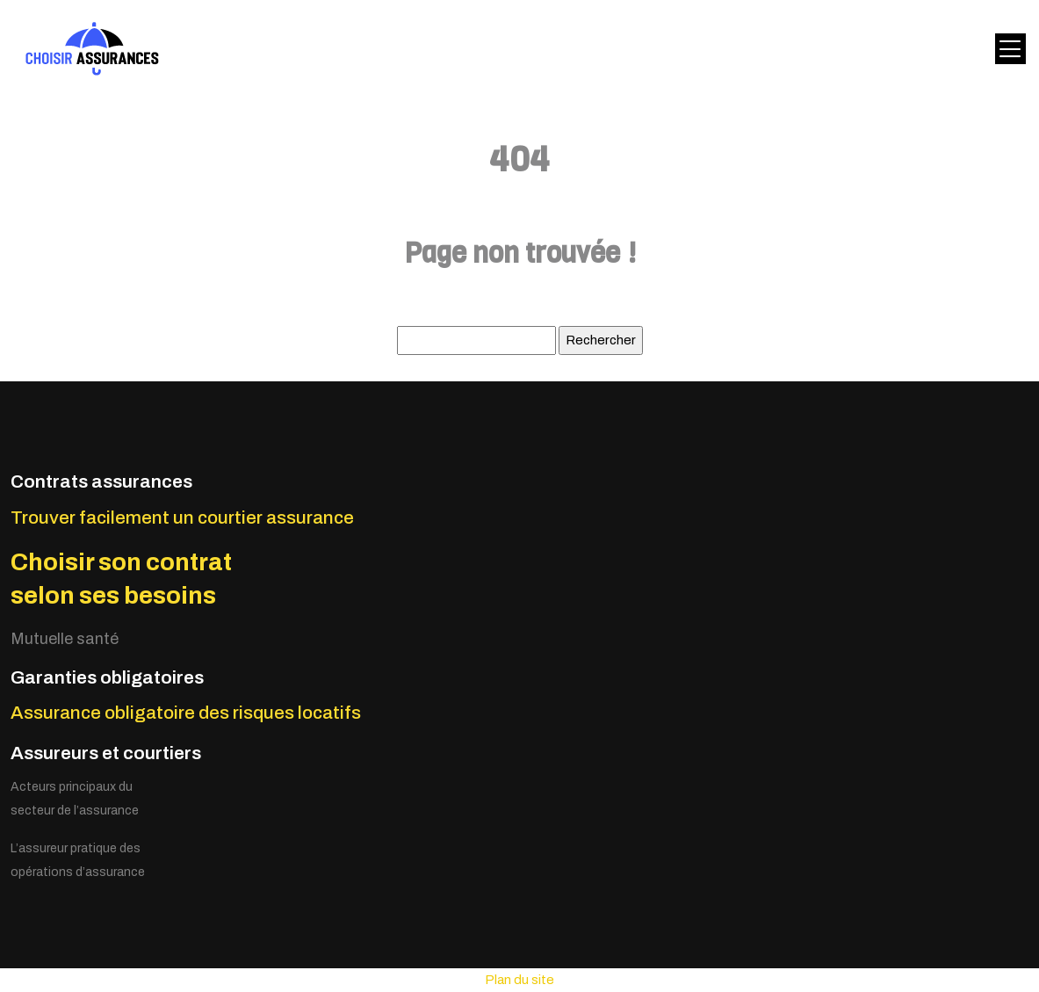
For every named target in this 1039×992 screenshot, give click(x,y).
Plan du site (519, 980)
